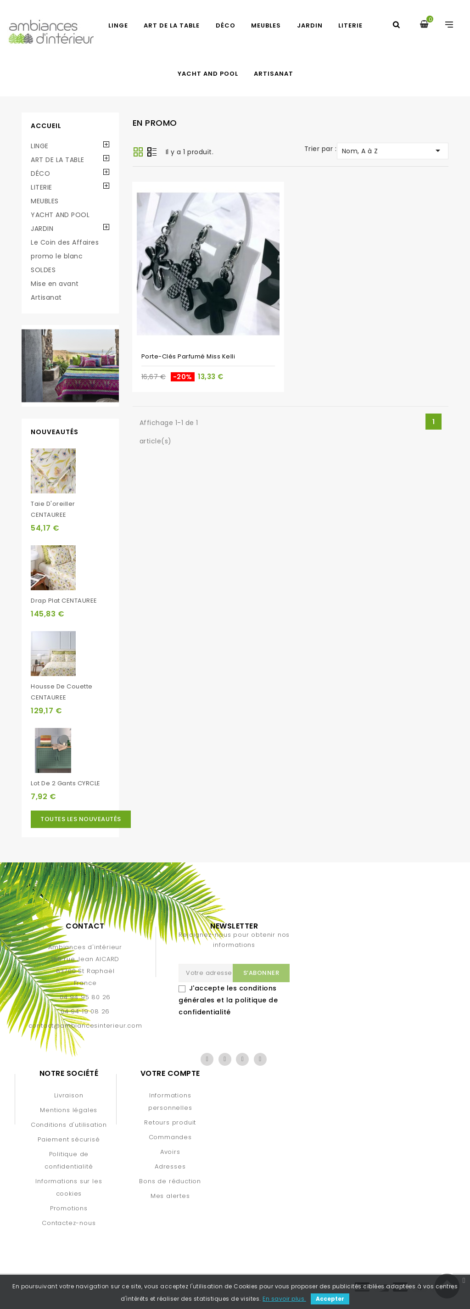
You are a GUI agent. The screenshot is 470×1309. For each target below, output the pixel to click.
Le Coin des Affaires (65, 242)
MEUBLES (266, 25)
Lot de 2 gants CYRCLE (66, 783)
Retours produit (170, 1122)
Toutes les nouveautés (80, 819)
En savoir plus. (284, 1299)
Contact (85, 926)
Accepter (330, 1299)
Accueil (46, 125)
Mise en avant (55, 283)
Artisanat (273, 73)
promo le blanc (57, 256)
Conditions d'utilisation (69, 1124)
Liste (152, 152)
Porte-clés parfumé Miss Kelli (188, 356)
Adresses (170, 1166)
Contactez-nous (68, 1223)
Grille (138, 152)
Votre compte (170, 1073)
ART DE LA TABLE (172, 25)
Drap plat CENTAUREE (64, 600)
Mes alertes (170, 1196)
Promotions (69, 1208)
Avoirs (170, 1151)
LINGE (118, 25)
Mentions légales (68, 1110)
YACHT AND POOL (208, 73)
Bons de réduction (170, 1181)
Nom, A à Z (392, 150)
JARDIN (310, 25)
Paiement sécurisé (69, 1139)
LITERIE (350, 25)
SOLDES (43, 269)
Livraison (68, 1095)
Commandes (170, 1137)
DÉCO (225, 25)
